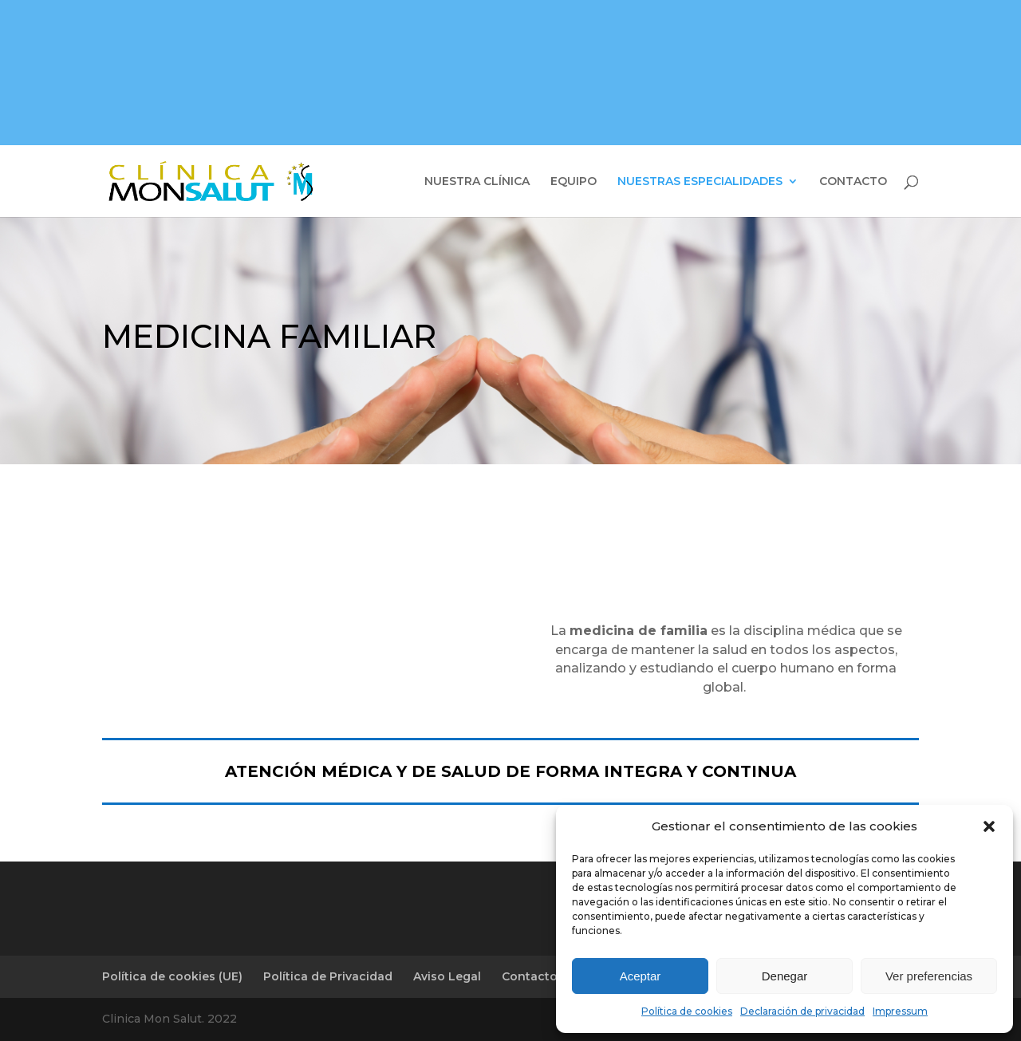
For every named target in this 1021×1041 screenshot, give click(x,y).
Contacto (530, 976)
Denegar (785, 976)
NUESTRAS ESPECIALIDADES (700, 181)
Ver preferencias (928, 976)
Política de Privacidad (327, 976)
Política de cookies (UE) (172, 976)
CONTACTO (853, 181)
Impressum (900, 1011)
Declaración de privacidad (802, 1011)
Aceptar (640, 976)
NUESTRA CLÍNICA (477, 181)
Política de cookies (686, 1011)
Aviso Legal (447, 976)
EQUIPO (573, 181)
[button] (989, 826)
